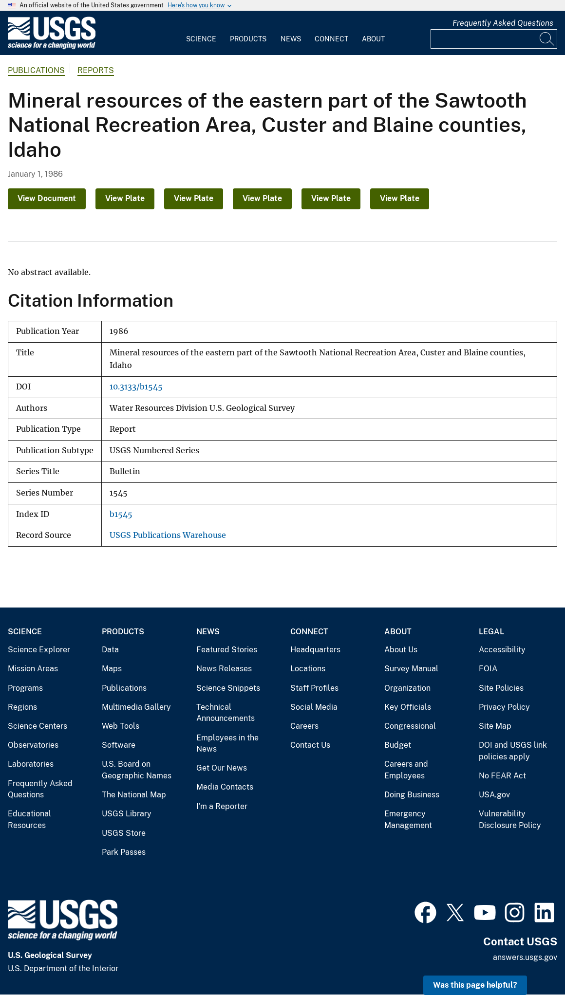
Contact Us (310, 745)
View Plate (125, 198)
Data (110, 649)
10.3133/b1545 (136, 386)
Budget (397, 745)
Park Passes (124, 852)
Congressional (410, 726)
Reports (95, 70)
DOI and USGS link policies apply (513, 750)
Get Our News (221, 768)
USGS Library (126, 813)
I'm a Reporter (221, 806)
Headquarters (315, 649)
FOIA (488, 668)
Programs (25, 688)
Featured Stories (226, 649)
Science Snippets (228, 688)
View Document (47, 198)
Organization (407, 688)
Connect (331, 39)
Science (201, 39)
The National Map (134, 794)
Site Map (495, 726)
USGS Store (124, 833)
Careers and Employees (406, 769)
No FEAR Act (502, 775)
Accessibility (502, 649)
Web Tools (120, 726)
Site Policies (501, 688)
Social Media (314, 707)
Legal (491, 631)
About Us (400, 649)
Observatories (33, 745)
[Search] (547, 39)
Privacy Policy (504, 707)
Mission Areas (33, 668)
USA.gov (494, 794)
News (291, 39)
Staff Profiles (314, 688)
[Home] (51, 47)
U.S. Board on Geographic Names (136, 769)
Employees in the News (227, 743)
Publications (36, 70)
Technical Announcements (225, 712)
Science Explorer (39, 649)
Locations (307, 668)
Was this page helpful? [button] (475, 985)
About (373, 39)
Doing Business (411, 794)
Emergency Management (408, 819)
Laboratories (31, 764)
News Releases (224, 668)
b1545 (121, 514)
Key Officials (407, 707)
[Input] (494, 39)
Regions (22, 707)
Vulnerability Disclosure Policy (510, 819)
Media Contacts (224, 787)
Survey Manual (411, 668)
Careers (304, 726)
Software (118, 745)
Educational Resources (29, 819)
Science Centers (37, 726)
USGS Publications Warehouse (168, 535)
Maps (112, 668)
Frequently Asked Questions (502, 23)
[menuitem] (201, 33)
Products (248, 39)
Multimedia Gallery (136, 707)
